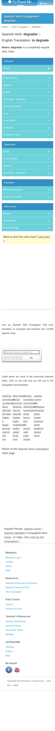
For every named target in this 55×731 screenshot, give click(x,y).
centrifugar (6, 439)
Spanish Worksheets (16, 661)
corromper (27, 442)
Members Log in (14, 597)
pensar (6, 468)
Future (6, 153)
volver (26, 478)
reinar (7, 576)
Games (9, 644)
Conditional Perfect (11, 174)
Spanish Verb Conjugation (33, 488)
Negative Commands (12, 236)
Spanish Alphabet (14, 572)
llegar (5, 464)
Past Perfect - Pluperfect (14, 139)
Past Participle (9, 260)
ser (4, 475)
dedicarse (27, 446)
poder (16, 468)
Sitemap (10, 686)
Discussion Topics (14, 669)
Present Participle (11, 267)
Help (8, 610)
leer (25, 460)
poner (26, 468)
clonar (16, 439)
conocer (17, 442)
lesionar (38, 460)
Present (6, 68)
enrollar (6, 453)
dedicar (17, 446)
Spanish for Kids (14, 648)
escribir (17, 453)
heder (37, 457)
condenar (6, 442)
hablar (16, 457)
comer (37, 439)
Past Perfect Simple (12, 146)
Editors (9, 691)
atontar (27, 435)
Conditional (8, 167)
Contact (9, 601)
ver (4, 478)
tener (16, 475)
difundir (6, 449)
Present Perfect (10, 117)
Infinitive (6, 253)
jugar (16, 460)
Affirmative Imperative (13, 229)
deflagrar (38, 446)
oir (24, 464)
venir (37, 475)
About (8, 606)
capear (38, 435)
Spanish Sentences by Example (21, 623)
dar (36, 442)
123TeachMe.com (25, 720)
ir (3, 460)
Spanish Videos (13, 665)
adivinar (6, 435)
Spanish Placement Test (17, 627)
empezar (38, 449)
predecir (38, 468)
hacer (26, 457)
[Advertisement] (26, 323)
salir (25, 471)
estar (26, 453)
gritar (37, 453)
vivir (15, 478)
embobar (27, 449)
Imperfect (7, 124)
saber (16, 471)
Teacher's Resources (18, 656)
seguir (37, 471)
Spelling (9, 674)
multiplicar (17, 464)
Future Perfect (9, 160)
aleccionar (17, 435)
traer (26, 475)
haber (5, 457)
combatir (27, 439)
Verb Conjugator (14, 631)
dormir (16, 449)
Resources (12, 617)
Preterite (7, 132)
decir (5, 446)
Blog (8, 695)
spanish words (32, 568)
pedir (37, 464)
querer (6, 471)
